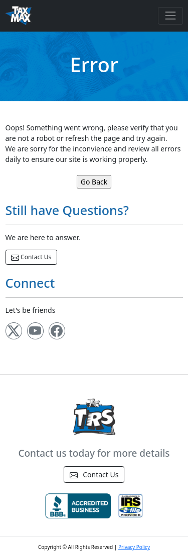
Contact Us (31, 257)
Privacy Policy (134, 546)
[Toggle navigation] (170, 16)
